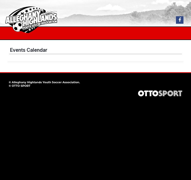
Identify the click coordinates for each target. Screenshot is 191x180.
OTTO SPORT (21, 86)
